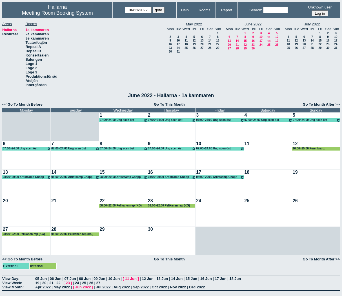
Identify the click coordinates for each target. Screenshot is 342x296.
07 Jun (70, 279)
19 (194, 44)
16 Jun (206, 279)
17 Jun (220, 279)
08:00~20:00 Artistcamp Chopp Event (27, 177)
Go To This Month (169, 104)
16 (170, 44)
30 (170, 51)
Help (185, 10)
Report (226, 10)
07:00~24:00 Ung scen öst (124, 120)
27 (201, 47)
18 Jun (235, 279)
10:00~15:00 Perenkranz (309, 148)
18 (186, 44)
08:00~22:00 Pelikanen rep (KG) (121, 205)
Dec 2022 (197, 287)
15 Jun (191, 279)
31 (178, 51)
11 (186, 40)
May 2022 (62, 287)
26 (194, 47)
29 (217, 47)
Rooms (204, 10)
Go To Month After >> (321, 104)
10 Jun (114, 279)
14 (209, 40)
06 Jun (55, 279)
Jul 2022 (103, 287)
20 (201, 44)
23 (170, 47)
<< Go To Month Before (22, 104)
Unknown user (320, 7)
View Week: (12, 283)
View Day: (10, 279)
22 (217, 44)
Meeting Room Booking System (57, 13)
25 (186, 47)
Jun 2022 (83, 287)
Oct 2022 (159, 287)
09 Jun (99, 279)
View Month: (13, 287)
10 (178, 40)
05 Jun (41, 279)
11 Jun (131, 279)
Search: (255, 10)
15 (217, 40)
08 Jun (84, 279)
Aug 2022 (122, 287)
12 (194, 40)
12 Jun (147, 279)
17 (178, 44)
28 (209, 47)
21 (209, 44)
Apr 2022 (43, 287)
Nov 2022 (178, 287)
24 (178, 47)
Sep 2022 (141, 287)
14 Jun (177, 279)
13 (201, 40)
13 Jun (162, 279)
